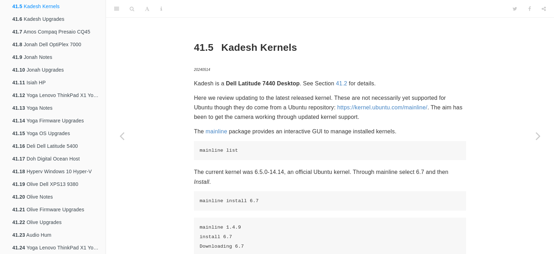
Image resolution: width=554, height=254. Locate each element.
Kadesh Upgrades (38, 19)
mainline (216, 131)
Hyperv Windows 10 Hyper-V (52, 171)
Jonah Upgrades (38, 70)
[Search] (132, 9)
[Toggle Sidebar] (116, 9)
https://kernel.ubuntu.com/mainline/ (382, 107)
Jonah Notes (32, 57)
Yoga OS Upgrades (41, 133)
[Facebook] (529, 9)
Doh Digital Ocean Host (46, 159)
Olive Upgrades (36, 222)
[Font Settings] (147, 9)
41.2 (341, 83)
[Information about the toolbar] (161, 9)
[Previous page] (122, 136)
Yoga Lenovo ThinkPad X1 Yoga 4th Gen (59, 95)
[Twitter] (515, 9)
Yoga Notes (32, 108)
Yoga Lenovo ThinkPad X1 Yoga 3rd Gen (59, 247)
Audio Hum (31, 235)
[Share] (543, 9)
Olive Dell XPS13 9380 (45, 184)
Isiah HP (29, 82)
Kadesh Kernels (36, 6)
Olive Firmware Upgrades (48, 209)
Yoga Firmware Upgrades (48, 120)
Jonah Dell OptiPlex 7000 (46, 44)
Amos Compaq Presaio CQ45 (51, 32)
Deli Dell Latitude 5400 (45, 146)
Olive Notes (32, 197)
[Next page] (538, 136)
